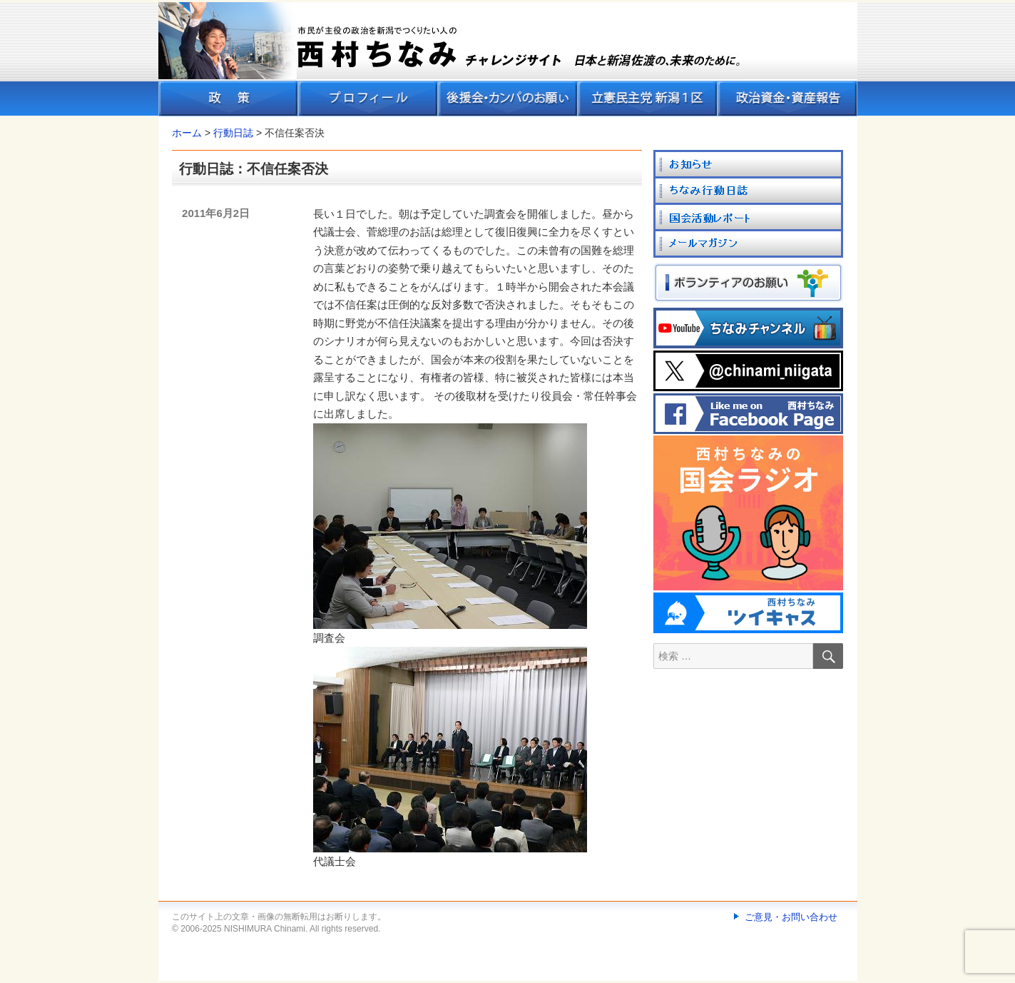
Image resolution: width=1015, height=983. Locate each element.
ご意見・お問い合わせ (791, 917)
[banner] (507, 59)
